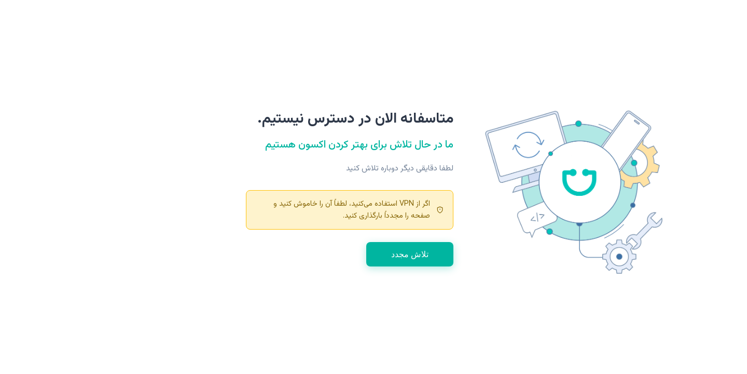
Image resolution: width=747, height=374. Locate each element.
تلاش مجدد (327, 254)
